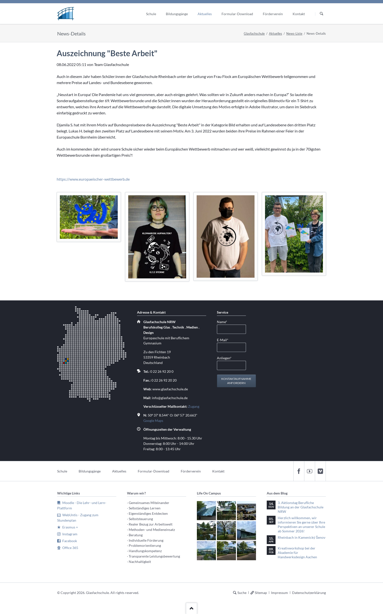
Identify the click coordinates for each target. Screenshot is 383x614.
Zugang (193, 406)
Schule (62, 471)
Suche (241, 593)
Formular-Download (153, 471)
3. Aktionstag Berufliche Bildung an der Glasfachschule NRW (300, 507)
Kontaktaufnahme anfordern (236, 381)
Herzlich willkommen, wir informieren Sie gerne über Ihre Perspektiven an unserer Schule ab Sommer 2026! (301, 524)
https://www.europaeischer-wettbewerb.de (93, 179)
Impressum (279, 593)
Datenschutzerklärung (309, 593)
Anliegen (225, 357)
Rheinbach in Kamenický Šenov (301, 537)
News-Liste (294, 33)
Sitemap (261, 593)
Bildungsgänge (90, 471)
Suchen (321, 14)
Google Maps (153, 420)
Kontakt (218, 471)
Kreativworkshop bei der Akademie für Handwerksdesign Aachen (297, 552)
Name (225, 321)
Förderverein (191, 471)
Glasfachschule (254, 33)
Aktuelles (275, 33)
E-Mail (225, 339)
